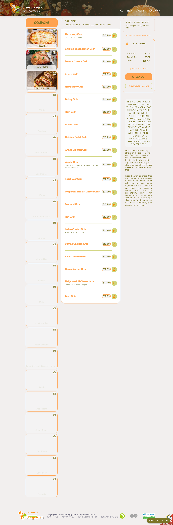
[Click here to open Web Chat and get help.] (158, 520)
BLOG (49, 517)
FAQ (56, 517)
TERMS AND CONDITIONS (87, 517)
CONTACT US (154, 11)
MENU (129, 11)
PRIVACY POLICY (68, 517)
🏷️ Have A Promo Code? (138, 68)
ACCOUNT (140, 11)
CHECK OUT (139, 76)
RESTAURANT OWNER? (109, 517)
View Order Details (138, 86)
